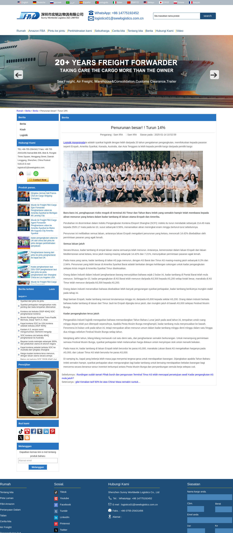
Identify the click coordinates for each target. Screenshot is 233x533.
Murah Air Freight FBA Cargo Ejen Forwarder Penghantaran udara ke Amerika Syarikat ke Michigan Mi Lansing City (44, 211)
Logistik (24, 135)
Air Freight (5, 527)
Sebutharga (101, 30)
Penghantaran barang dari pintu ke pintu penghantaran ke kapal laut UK (43, 257)
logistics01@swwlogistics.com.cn (119, 18)
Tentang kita (135, 30)
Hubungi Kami (164, 30)
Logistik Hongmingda (74, 142)
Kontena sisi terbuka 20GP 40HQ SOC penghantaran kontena (37, 314)
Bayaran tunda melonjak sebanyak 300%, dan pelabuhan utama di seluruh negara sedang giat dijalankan (38, 345)
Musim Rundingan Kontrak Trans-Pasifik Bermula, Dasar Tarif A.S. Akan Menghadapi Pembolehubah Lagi (38, 321)
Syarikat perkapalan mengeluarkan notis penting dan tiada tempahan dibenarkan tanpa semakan (38, 308)
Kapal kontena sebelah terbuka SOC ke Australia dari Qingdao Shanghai (38, 350)
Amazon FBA (36, 30)
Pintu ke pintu (56, 30)
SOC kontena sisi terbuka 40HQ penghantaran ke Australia (34, 338)
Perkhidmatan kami (79, 30)
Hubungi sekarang (38, 180)
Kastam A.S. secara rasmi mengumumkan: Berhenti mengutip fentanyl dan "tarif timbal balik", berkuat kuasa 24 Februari (37, 334)
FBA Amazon (7, 503)
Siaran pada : (147, 134)
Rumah (21, 30)
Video (179, 30)
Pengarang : (107, 134)
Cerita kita (118, 30)
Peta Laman (6, 498)
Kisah (23, 129)
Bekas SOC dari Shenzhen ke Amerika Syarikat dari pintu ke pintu (37, 301)
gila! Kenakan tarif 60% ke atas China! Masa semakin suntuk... (108, 382)
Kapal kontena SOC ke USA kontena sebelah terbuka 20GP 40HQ (36, 326)
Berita (149, 30)
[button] (18, 74)
